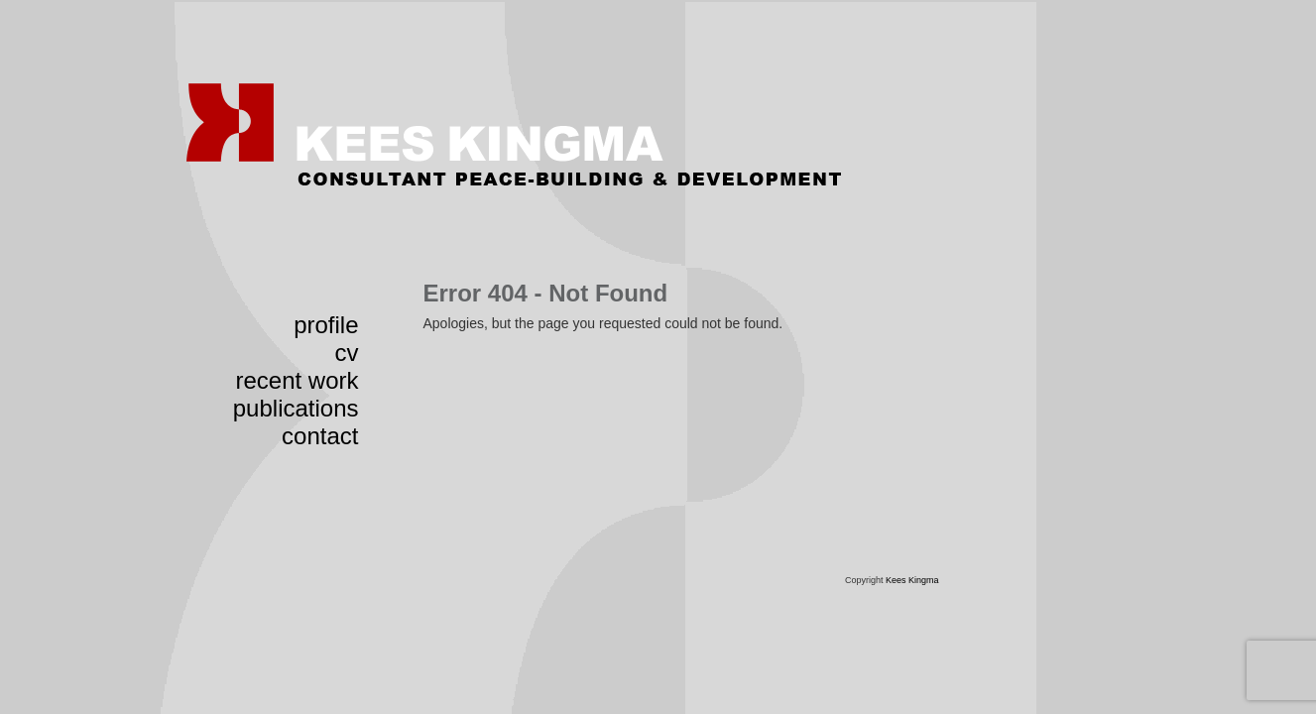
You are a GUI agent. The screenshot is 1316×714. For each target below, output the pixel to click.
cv (347, 352)
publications (296, 408)
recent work (296, 380)
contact (320, 435)
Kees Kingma (912, 580)
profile (326, 324)
